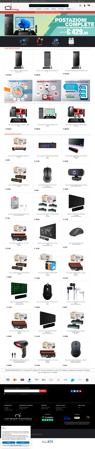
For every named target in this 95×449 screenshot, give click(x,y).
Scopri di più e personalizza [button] (16, 445)
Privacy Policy (24, 394)
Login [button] (79, 407)
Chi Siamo (6, 407)
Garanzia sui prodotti (45, 407)
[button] (84, 6)
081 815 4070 (36, 1)
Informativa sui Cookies (61, 407)
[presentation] (14, 397)
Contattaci (6, 408)
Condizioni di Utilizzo (8, 410)
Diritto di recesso (44, 408)
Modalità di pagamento (24, 407)
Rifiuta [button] (8, 442)
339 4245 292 (43, 1)
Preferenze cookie (59, 410)
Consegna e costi (22, 408)
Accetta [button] (23, 442)
